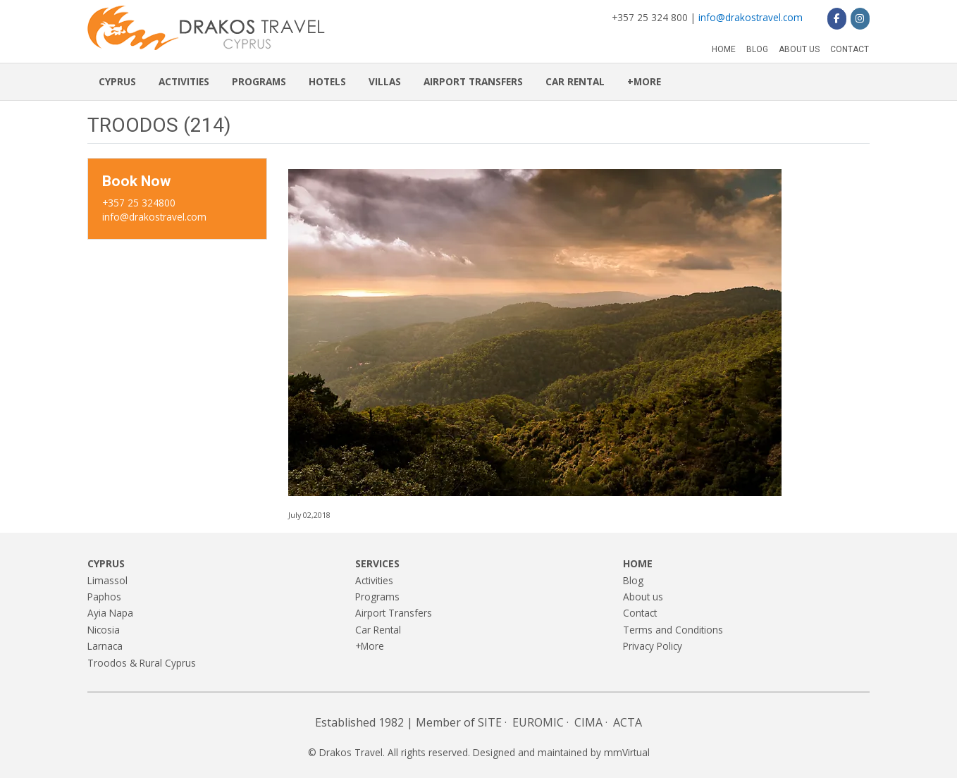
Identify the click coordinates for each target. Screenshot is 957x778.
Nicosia (103, 629)
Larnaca (105, 646)
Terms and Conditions (673, 629)
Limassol (107, 580)
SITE (490, 722)
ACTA (627, 722)
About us (799, 49)
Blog (757, 49)
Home (724, 49)
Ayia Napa (110, 612)
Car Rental (575, 81)
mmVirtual (627, 752)
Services (377, 563)
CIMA (588, 722)
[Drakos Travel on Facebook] (836, 18)
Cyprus (117, 81)
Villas (385, 81)
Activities (184, 81)
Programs (259, 81)
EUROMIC (538, 722)
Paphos (104, 596)
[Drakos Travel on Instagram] (860, 18)
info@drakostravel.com (750, 17)
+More (644, 81)
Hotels (327, 81)
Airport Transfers (473, 81)
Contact (849, 49)
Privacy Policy (652, 646)
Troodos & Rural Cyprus (141, 662)
